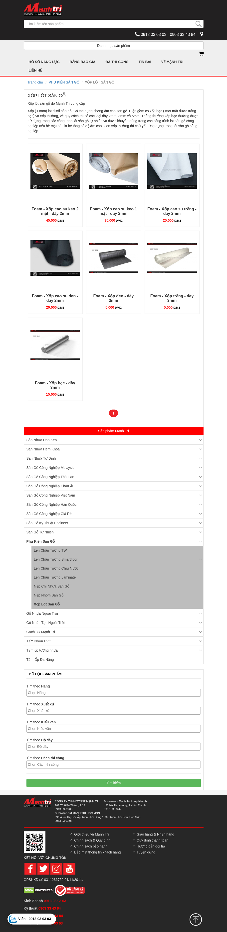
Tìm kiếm (113, 783)
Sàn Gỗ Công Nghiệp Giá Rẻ (49, 514)
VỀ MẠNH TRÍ (172, 62)
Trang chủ (35, 82)
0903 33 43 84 (50, 908)
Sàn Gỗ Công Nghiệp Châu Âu (50, 486)
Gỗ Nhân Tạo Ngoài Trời (45, 623)
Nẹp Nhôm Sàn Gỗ (49, 595)
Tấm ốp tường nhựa (42, 650)
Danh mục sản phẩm (113, 46)
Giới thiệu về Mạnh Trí (91, 834)
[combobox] (113, 693)
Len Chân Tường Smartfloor (56, 559)
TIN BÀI (145, 62)
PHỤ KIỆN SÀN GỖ (64, 82)
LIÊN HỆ (35, 70)
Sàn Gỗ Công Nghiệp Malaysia (50, 468)
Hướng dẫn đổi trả (151, 846)
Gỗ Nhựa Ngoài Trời (42, 613)
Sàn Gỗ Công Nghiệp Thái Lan (50, 477)
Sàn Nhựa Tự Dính (41, 458)
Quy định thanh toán (152, 840)
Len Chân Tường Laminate (55, 577)
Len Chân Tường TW (50, 550)
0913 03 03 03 (55, 901)
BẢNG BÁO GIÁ (83, 62)
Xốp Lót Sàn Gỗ (47, 604)
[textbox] (115, 692)
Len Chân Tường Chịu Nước (56, 568)
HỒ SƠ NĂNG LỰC (44, 62)
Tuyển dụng (146, 852)
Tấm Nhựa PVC (38, 641)
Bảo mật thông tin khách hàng (97, 852)
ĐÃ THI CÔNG (117, 62)
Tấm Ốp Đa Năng (40, 660)
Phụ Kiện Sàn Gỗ (40, 541)
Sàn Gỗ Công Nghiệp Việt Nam (50, 495)
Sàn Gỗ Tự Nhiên (40, 532)
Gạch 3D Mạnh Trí (40, 632)
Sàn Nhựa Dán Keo (41, 440)
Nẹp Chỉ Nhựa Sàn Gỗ (51, 586)
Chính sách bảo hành (90, 846)
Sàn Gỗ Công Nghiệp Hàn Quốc (51, 505)
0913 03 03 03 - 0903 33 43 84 (165, 34)
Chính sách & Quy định (92, 840)
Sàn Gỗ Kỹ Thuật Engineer (47, 523)
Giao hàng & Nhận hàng (155, 834)
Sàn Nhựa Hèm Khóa (43, 449)
